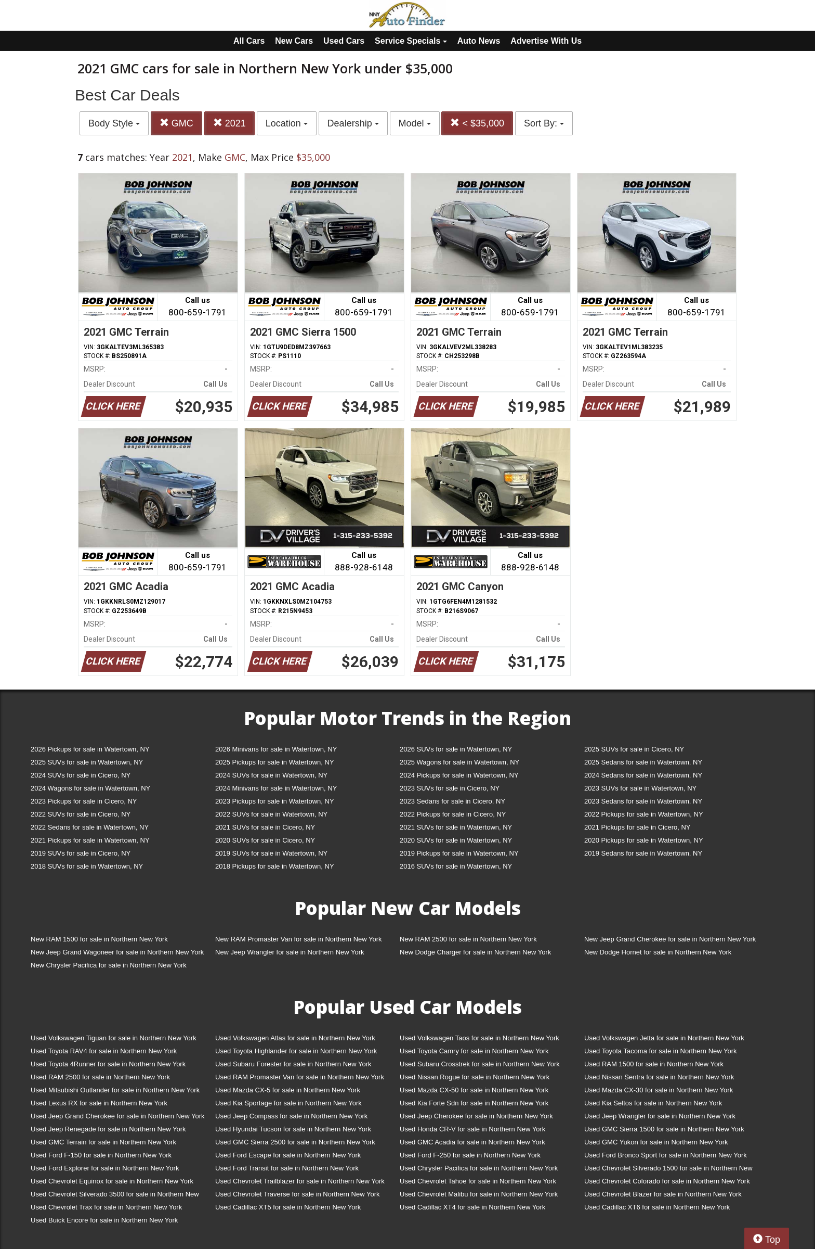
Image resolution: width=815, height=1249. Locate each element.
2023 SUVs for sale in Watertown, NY (640, 788)
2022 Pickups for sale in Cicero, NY (453, 814)
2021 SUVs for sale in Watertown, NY (456, 827)
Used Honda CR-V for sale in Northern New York (472, 1129)
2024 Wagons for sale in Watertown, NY (90, 788)
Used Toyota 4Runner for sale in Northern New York (108, 1064)
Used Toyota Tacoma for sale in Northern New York (660, 1051)
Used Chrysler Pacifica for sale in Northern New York (479, 1168)
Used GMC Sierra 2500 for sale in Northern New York (295, 1142)
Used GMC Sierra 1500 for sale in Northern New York (664, 1129)
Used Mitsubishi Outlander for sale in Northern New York (115, 1090)
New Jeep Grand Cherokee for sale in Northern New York (670, 939)
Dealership (353, 123)
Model (415, 123)
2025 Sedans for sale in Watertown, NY (643, 762)
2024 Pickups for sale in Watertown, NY (459, 775)
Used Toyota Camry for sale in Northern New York (474, 1051)
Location (287, 123)
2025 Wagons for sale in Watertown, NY (459, 762)
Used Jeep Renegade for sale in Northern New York (108, 1129)
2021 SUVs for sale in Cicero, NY (265, 827)
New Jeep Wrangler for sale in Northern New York (289, 952)
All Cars (249, 40)
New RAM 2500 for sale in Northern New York (468, 939)
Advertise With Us (546, 40)
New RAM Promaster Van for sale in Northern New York (298, 939)
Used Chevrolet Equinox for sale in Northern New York (112, 1181)
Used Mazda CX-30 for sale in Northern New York (658, 1090)
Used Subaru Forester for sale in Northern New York (293, 1064)
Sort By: (544, 123)
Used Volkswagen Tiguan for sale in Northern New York (113, 1038)
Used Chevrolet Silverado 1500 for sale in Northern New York (668, 1170)
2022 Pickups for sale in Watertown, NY (643, 814)
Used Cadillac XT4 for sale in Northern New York (472, 1207)
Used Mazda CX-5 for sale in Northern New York (287, 1090)
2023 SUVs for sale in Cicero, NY (449, 788)
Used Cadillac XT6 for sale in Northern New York (657, 1207)
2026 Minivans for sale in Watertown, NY (276, 749)
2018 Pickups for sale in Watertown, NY (274, 866)
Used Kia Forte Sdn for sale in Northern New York (474, 1103)
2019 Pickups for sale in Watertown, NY (459, 853)
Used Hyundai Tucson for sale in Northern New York (293, 1129)
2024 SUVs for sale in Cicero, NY (80, 775)
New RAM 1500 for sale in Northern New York (99, 939)
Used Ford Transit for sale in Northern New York (287, 1168)
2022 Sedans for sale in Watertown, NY (90, 827)
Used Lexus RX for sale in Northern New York (99, 1103)
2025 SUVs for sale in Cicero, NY (634, 749)
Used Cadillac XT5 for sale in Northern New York (288, 1207)
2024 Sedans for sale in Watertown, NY (643, 775)
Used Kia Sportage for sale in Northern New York (288, 1103)
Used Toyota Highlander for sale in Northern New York (296, 1051)
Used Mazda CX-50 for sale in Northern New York (474, 1090)
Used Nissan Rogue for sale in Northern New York (474, 1077)
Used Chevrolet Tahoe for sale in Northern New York (478, 1181)
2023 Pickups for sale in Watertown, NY (274, 801)
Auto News (479, 40)
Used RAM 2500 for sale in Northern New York (100, 1077)
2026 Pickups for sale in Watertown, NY (90, 749)
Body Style (114, 123)
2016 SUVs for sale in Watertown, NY (456, 866)
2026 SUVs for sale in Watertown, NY (456, 749)
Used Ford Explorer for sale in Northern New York (105, 1168)
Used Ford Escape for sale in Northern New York (288, 1155)
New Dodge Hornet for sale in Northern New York (657, 952)
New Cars (294, 40)
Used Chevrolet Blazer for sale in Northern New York (663, 1194)
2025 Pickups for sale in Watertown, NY (274, 762)
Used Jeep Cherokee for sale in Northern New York (476, 1116)
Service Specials (411, 40)
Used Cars (343, 40)
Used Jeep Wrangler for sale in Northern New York (659, 1116)
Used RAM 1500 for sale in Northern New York (654, 1064)
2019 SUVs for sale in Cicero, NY (80, 853)
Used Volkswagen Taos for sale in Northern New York (479, 1038)
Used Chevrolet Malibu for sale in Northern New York (479, 1194)
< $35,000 (477, 123)
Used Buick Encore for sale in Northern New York (104, 1220)
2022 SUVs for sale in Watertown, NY (271, 814)
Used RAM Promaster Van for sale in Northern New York (299, 1077)
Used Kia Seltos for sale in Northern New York (653, 1103)
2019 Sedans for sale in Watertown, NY (643, 853)
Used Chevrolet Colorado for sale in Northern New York (667, 1181)
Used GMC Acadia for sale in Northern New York (472, 1142)
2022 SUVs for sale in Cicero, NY (80, 814)
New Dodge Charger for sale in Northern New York (475, 952)
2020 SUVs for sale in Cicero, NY (265, 840)
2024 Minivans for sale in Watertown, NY (276, 788)
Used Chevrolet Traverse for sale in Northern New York (297, 1194)
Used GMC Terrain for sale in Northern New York (103, 1142)
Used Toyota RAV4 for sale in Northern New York (104, 1051)
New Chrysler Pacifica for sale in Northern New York (109, 965)
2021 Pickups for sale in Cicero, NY (637, 827)
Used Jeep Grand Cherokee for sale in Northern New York (118, 1116)
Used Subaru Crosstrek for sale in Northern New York (480, 1064)
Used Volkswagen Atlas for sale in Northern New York (295, 1038)
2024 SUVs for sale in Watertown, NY (271, 775)
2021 (229, 123)
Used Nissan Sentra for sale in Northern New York (659, 1077)
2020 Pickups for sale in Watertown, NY (643, 840)
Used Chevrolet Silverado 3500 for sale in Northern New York (115, 1196)
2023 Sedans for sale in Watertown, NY (643, 801)
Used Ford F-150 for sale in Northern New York (101, 1155)
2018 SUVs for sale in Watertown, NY (87, 866)
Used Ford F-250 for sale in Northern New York (470, 1155)
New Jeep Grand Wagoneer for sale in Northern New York (117, 952)
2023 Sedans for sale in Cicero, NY (452, 801)
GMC (176, 123)
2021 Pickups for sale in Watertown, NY (90, 840)
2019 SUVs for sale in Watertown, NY (271, 853)
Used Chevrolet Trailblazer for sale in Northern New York (300, 1181)
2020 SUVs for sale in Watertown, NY (456, 840)
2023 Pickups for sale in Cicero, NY (84, 801)
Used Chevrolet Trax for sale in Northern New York (106, 1207)
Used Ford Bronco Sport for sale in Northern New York (665, 1155)
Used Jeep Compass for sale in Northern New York (291, 1116)
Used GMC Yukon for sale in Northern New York (656, 1142)
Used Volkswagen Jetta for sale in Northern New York (664, 1038)
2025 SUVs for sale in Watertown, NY (87, 762)
